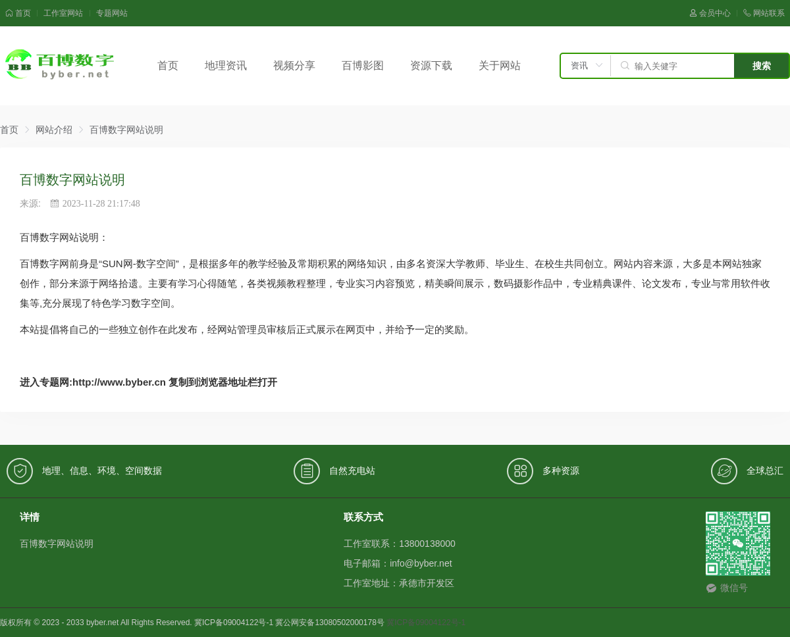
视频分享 (294, 65)
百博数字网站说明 (56, 543)
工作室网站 (63, 13)
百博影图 (363, 65)
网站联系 (764, 13)
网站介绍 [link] (54, 129)
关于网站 (500, 65)
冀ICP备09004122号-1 (425, 622)
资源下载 (431, 65)
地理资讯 (226, 65)
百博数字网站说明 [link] (126, 129)
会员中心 (710, 13)
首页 (18, 13)
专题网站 (112, 13)
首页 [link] (9, 129)
